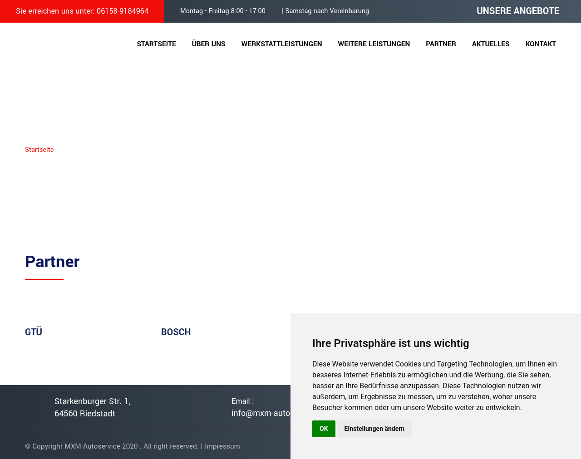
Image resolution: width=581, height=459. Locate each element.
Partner (441, 44)
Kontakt (541, 44)
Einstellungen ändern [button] (375, 428)
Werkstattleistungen (281, 44)
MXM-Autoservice (92, 446)
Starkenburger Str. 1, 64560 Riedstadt (92, 408)
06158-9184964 (122, 11)
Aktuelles (491, 44)
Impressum (222, 446)
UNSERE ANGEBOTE (518, 11)
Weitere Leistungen (374, 44)
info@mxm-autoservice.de (279, 413)
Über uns (209, 44)
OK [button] (324, 428)
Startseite (156, 44)
